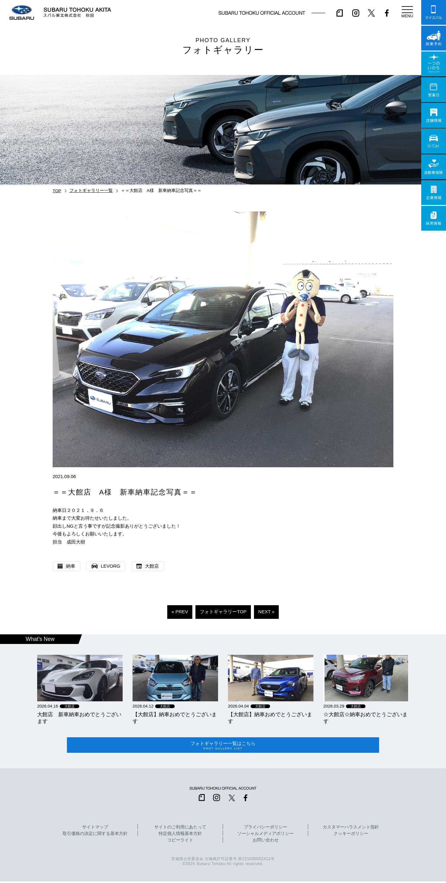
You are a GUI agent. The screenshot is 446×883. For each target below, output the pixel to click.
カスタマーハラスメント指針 (351, 829)
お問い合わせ (266, 842)
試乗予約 (433, 38)
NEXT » (266, 611)
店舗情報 (433, 115)
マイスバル (433, 12)
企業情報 (433, 192)
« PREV (180, 611)
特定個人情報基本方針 (180, 835)
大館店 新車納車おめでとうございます (79, 718)
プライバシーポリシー (265, 829)
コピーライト (180, 842)
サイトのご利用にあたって (180, 829)
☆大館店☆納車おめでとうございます (365, 718)
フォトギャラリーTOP (223, 611)
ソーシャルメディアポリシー (265, 835)
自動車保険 (433, 166)
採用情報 (433, 218)
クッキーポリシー (351, 835)
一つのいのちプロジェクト (433, 63)
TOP (57, 191)
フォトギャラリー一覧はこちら (223, 746)
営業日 (433, 89)
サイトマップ (95, 829)
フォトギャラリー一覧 (91, 190)
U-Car (433, 141)
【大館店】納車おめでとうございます (175, 718)
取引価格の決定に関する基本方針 (95, 835)
